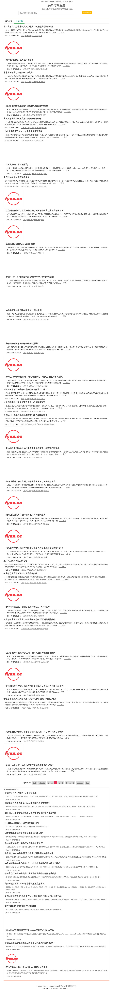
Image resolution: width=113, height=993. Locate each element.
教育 (67, 9)
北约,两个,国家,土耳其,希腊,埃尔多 (35, 69)
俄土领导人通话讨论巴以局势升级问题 (20, 573)
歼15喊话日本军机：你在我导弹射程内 (22, 823)
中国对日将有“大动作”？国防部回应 (20, 793)
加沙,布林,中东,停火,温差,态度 (31, 36)
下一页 (80, 783)
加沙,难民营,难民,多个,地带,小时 (32, 140)
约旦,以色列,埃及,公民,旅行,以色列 (33, 399)
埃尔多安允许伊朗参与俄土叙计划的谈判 (23, 310)
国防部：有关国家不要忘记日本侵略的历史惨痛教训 (27, 803)
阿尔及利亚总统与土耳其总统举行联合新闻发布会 (25, 415)
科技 (59, 9)
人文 (63, 2)
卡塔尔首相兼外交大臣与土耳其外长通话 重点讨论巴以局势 (30, 699)
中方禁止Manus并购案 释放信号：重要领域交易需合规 (29, 853)
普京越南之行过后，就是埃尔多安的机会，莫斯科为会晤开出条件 (34, 686)
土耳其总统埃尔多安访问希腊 (16, 177)
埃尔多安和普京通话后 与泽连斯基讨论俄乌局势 (27, 106)
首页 (34, 783)
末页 (87, 783)
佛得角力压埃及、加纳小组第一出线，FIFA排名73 (28, 607)
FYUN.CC (51, 986)
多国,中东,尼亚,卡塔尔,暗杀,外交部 (33, 82)
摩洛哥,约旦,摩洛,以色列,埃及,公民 (33, 411)
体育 (43, 9)
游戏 (63, 9)
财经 (51, 9)
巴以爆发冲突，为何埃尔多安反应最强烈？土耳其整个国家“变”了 (34, 548)
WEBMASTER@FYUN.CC (62, 988)
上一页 (42, 783)
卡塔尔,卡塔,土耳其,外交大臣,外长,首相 (34, 708)
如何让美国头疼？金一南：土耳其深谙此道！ (25, 515)
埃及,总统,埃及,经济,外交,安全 (33, 353)
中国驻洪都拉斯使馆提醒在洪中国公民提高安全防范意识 (29, 943)
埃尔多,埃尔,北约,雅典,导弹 (32, 457)
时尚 (55, 2)
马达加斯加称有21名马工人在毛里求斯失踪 (24, 843)
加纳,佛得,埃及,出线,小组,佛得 (33, 616)
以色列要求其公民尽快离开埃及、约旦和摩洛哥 (24, 402)
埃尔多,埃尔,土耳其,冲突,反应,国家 (35, 557)
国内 (43, 2)
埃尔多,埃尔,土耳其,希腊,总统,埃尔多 (33, 186)
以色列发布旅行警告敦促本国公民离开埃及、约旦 (25, 389)
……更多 (60, 32)
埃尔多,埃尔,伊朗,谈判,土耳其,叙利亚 (36, 319)
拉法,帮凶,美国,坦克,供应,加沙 (33, 220)
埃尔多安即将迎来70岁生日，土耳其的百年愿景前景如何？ (32, 653)
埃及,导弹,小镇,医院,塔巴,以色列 (34, 774)
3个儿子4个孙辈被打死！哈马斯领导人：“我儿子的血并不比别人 (34, 377)
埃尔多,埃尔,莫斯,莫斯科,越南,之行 (35, 695)
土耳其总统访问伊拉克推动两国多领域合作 (22, 118)
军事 (55, 9)
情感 (59, 2)
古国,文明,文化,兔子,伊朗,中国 (33, 253)
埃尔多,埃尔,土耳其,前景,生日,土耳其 (36, 662)
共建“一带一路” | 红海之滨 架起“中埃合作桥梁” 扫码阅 (30, 277)
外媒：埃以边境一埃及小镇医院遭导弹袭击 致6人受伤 (29, 765)
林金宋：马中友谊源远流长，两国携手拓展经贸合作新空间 (30, 813)
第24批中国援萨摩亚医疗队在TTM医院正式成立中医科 (30, 930)
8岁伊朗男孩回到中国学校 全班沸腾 (20, 906)
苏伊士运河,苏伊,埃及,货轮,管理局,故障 (34, 629)
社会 (51, 2)
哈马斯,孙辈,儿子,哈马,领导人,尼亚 (35, 386)
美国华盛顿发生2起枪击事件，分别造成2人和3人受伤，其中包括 (33, 896)
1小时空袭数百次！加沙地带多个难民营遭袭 (23, 131)
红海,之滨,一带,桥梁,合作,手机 (33, 286)
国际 (47, 2)
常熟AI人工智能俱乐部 (67, 986)
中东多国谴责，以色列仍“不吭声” (18, 72)
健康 (71, 2)
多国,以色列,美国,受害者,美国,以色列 (36, 491)
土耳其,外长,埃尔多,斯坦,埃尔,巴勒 (35, 174)
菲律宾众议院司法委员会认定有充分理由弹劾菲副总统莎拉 (30, 873)
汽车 (67, 2)
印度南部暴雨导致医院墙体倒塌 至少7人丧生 (24, 833)
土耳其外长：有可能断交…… (19, 164)
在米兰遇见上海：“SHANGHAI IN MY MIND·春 (26, 967)
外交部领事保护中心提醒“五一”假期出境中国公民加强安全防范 (32, 863)
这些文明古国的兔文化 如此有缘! (20, 244)
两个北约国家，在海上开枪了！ (20, 60)
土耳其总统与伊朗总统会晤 (15, 561)
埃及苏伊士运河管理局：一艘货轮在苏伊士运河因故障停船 (29, 619)
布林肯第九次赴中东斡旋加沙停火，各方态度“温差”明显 (28, 26)
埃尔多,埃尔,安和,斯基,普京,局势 (34, 115)
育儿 (71, 9)
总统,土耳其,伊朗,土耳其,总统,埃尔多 (33, 570)
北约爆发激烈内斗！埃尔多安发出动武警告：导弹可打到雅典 (32, 448)
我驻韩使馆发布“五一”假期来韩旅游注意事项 (24, 884)
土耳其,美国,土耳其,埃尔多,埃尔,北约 (36, 524)
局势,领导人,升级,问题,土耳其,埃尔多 (33, 583)
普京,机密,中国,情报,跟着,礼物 (33, 741)
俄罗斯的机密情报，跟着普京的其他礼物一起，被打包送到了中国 (34, 732)
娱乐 (47, 9)
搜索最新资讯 (87, 12)
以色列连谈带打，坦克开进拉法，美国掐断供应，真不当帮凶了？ (34, 210)
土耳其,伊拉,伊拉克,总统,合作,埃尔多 (33, 128)
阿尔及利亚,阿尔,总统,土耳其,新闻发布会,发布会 (37, 424)
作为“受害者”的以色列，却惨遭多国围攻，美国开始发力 (30, 481)
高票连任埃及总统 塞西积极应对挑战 (22, 343)
